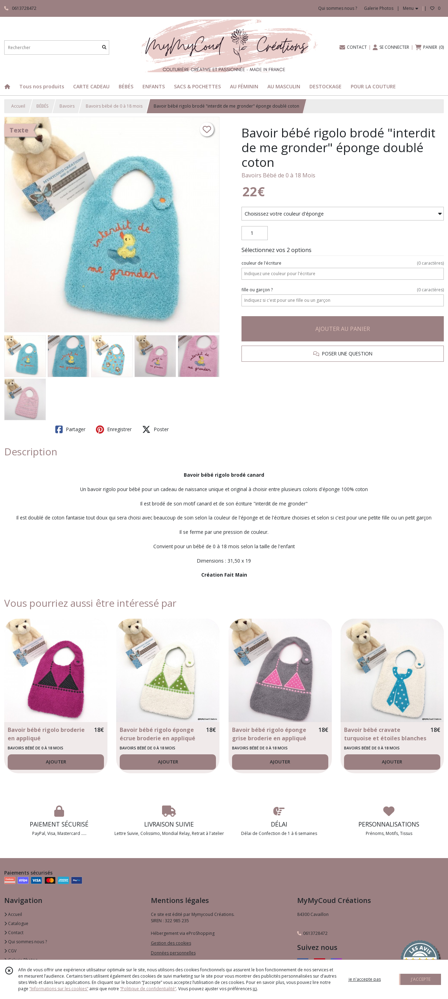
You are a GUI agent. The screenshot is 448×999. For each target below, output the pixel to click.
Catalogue (16, 923)
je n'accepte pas (365, 979)
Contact (13, 933)
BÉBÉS (42, 106)
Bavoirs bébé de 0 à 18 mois (114, 106)
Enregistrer (114, 429)
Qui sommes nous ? (25, 942)
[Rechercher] (104, 47)
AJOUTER (56, 762)
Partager (70, 429)
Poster (155, 429)
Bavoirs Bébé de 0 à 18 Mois (278, 175)
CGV (10, 951)
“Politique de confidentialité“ (148, 989)
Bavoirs (67, 106)
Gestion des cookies (171, 943)
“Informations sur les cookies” (58, 989)
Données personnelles (173, 953)
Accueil (18, 106)
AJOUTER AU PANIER (342, 329)
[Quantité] (254, 233)
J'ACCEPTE (420, 979)
